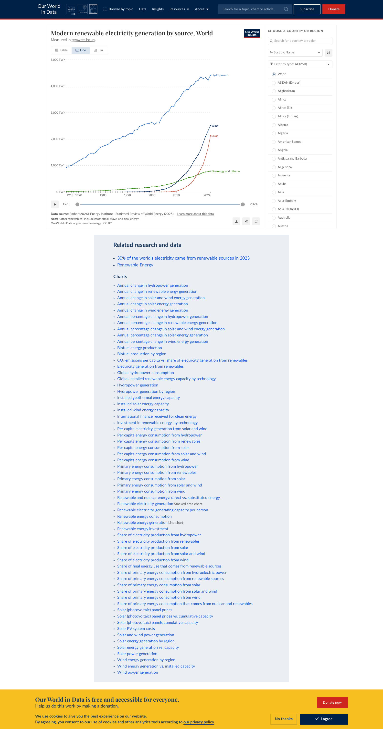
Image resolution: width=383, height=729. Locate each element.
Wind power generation (137, 672)
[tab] (61, 50)
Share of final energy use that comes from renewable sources (169, 566)
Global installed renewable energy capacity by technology (166, 379)
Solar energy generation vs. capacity (148, 647)
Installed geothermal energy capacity (148, 398)
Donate (334, 9)
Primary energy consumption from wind (151, 491)
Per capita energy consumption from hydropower (159, 435)
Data (142, 9)
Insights (158, 9)
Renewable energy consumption (144, 516)
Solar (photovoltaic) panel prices (144, 610)
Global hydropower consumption (145, 373)
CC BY (107, 223)
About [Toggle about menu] (202, 9)
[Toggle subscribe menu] (307, 9)
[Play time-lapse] (55, 204)
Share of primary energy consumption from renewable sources (170, 579)
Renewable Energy (135, 265)
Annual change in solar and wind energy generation (161, 298)
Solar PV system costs (136, 629)
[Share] (246, 221)
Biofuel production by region (141, 354)
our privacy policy (198, 722)
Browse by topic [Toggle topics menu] (118, 9)
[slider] (77, 204)
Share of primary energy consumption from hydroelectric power (172, 573)
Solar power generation (137, 654)
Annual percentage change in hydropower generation (162, 317)
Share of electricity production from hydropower (159, 535)
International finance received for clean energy (157, 416)
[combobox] (255, 9)
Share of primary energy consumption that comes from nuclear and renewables (185, 604)
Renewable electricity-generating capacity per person (162, 510)
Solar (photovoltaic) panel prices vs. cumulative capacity (165, 616)
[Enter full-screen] (256, 221)
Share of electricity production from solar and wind (161, 554)
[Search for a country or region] (300, 41)
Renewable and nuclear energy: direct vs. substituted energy (168, 498)
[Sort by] (295, 53)
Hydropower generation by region (146, 392)
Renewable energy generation (142, 523)
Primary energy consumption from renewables (156, 473)
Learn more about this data (195, 214)
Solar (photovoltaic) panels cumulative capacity (157, 623)
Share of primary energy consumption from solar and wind (167, 591)
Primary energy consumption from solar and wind (159, 485)
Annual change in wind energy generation (152, 310)
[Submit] (285, 9)
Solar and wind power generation (145, 635)
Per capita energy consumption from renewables (158, 441)
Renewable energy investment (142, 529)
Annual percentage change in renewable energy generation (167, 323)
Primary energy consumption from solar (151, 479)
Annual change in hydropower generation (152, 285)
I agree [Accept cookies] (324, 719)
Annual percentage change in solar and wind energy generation (171, 329)
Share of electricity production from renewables (158, 541)
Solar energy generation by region (146, 641)
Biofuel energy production (139, 348)
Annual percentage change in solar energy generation (162, 335)
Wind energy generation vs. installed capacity (156, 666)
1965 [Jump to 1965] (66, 204)
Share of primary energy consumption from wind (159, 597)
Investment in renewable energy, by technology (157, 423)
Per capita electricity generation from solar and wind (162, 429)
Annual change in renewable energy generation (157, 292)
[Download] (236, 221)
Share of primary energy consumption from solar (158, 585)
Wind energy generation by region (146, 660)
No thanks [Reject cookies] (284, 719)
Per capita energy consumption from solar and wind (161, 454)
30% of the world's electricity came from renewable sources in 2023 (183, 258)
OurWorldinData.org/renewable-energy (76, 223)
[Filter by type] (300, 64)
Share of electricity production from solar (152, 548)
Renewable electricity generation (145, 504)
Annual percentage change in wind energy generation (162, 342)
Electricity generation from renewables (150, 366)
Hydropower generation (137, 385)
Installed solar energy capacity (143, 404)
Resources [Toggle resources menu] (179, 9)
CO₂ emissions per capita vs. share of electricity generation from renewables (182, 360)
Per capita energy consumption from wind (153, 460)
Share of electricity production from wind (153, 560)
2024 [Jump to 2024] (254, 204)
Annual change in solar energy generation (152, 304)
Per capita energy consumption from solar (153, 448)
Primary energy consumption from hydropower (157, 466)
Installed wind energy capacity (143, 410)
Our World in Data (49, 9)
